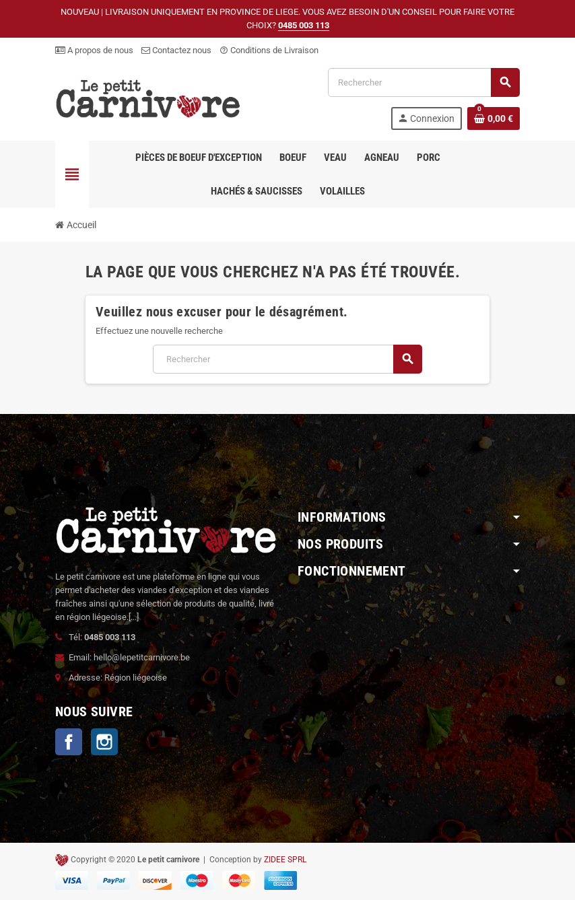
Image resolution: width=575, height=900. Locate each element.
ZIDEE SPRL (285, 859)
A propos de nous (94, 50)
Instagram (104, 741)
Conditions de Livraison (268, 50)
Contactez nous (176, 50)
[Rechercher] (423, 82)
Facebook (68, 741)
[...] (134, 617)
